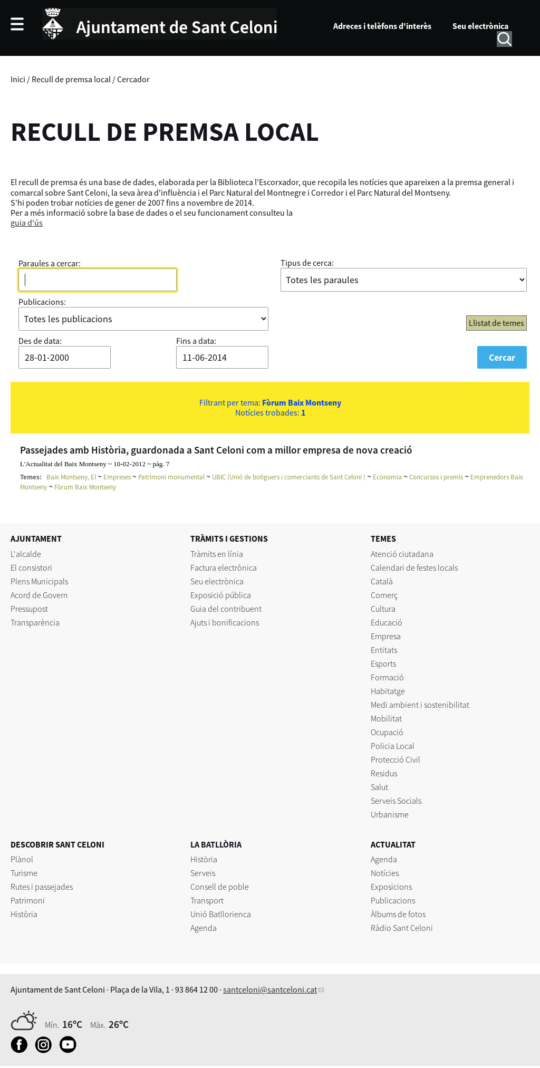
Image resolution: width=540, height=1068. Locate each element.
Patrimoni (28, 900)
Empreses (117, 477)
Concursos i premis (436, 477)
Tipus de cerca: (307, 262)
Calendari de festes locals (414, 567)
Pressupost (29, 608)
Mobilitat (386, 718)
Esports (383, 663)
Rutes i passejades (42, 886)
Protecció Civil (395, 759)
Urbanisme (390, 814)
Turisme (24, 873)
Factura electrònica (223, 567)
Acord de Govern (39, 595)
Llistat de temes (496, 322)
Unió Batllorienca (220, 914)
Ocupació (387, 732)
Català (382, 581)
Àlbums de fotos (398, 914)
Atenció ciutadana (402, 554)
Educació (386, 622)
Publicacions (393, 900)
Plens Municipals (39, 581)
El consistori (31, 567)
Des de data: (40, 340)
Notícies (385, 873)
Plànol (22, 859)
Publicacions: (42, 301)
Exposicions (391, 886)
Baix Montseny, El (71, 477)
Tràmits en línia (216, 554)
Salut (379, 787)
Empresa (386, 636)
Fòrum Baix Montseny (85, 487)
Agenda (203, 927)
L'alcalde (26, 554)
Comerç (384, 595)
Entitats (384, 649)
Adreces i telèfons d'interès (382, 26)
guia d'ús (27, 222)
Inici (18, 79)
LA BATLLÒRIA (216, 844)
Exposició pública (220, 595)
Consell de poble (219, 886)
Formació (387, 677)
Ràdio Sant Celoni (402, 927)
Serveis (202, 873)
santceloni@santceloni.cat (270, 989)
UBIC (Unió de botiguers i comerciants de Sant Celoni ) (288, 477)
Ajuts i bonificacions (224, 622)
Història (24, 914)
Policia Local (392, 745)
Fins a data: (196, 340)
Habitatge (388, 691)
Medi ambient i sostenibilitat (420, 704)
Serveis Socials (396, 800)
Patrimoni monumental (171, 477)
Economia (387, 477)
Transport (207, 900)
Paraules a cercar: (49, 263)
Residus (384, 773)
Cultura (383, 608)
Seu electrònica (480, 26)
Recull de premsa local (71, 79)
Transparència (35, 622)
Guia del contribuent (226, 608)
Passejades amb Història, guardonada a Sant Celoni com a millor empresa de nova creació (216, 450)
